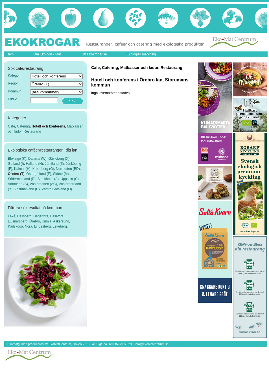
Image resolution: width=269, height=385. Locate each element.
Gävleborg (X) (58, 159)
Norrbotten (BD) (68, 169)
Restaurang (32, 131)
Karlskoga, (16, 226)
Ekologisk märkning (141, 54)
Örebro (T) (16, 174)
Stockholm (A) (48, 179)
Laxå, (12, 216)
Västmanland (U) (27, 189)
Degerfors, (41, 216)
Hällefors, (57, 216)
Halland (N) (34, 164)
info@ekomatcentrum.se (152, 344)
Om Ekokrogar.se (94, 54)
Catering (23, 126)
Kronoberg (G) (43, 169)
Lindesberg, (43, 226)
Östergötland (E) (38, 174)
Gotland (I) (16, 164)
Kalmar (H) (22, 169)
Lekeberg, (60, 226)
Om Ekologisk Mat (47, 54)
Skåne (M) (61, 174)
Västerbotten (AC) (43, 184)
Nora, (29, 226)
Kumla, (47, 221)
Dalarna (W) (37, 159)
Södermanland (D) (22, 179)
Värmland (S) (18, 184)
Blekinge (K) (17, 159)
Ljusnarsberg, (18, 221)
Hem (10, 54)
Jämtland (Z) (54, 164)
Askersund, (61, 221)
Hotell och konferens (48, 126)
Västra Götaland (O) (56, 189)
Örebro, (35, 221)
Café (11, 126)
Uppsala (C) (70, 179)
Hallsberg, (25, 216)
